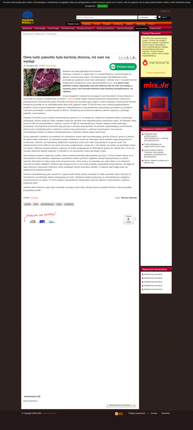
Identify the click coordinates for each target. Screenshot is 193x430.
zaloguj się (165, 11)
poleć (135, 219)
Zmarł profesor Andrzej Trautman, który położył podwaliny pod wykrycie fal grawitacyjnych (155, 153)
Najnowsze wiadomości (154, 129)
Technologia (39, 28)
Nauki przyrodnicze (105, 28)
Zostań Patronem (151, 33)
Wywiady (140, 24)
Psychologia (53, 28)
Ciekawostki (155, 28)
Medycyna (27, 28)
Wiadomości (73, 24)
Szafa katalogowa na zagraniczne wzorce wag (154, 145)
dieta (36, 204)
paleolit (28, 204)
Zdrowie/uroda (68, 28)
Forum (97, 24)
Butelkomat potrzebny (153, 274)
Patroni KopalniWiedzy (156, 73)
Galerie (129, 24)
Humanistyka (141, 28)
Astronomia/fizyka (125, 28)
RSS (121, 413)
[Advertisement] (80, 44)
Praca (151, 24)
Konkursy (118, 24)
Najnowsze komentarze (154, 269)
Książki (106, 24)
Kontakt (154, 413)
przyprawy (69, 204)
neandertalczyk (47, 204)
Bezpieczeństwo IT (85, 28)
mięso (58, 204)
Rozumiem (102, 6)
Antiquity (34, 198)
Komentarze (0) (32, 396)
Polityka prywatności (137, 413)
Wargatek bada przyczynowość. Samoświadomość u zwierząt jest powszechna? (156, 137)
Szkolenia (165, 413)
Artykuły (86, 24)
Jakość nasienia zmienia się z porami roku (156, 161)
